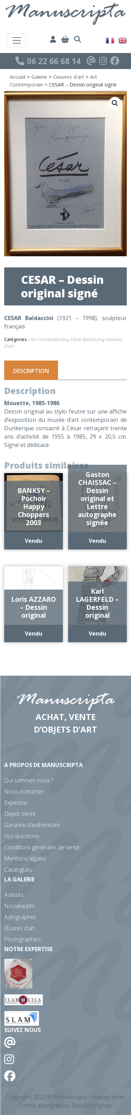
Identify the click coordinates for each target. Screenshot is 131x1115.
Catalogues (18, 869)
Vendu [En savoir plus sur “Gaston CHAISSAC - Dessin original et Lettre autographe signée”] (97, 541)
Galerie (39, 77)
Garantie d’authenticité (32, 825)
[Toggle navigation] (17, 40)
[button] (115, 103)
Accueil (18, 77)
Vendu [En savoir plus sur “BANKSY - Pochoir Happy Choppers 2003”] (33, 541)
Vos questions (21, 836)
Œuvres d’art (19, 928)
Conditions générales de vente (41, 847)
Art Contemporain (49, 339)
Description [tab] (31, 371)
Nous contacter (24, 791)
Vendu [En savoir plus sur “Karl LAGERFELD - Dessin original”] (97, 633)
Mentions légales (25, 858)
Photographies (22, 939)
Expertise (15, 802)
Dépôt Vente (20, 814)
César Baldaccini (86, 339)
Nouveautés (19, 906)
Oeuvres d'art (68, 77)
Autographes (20, 917)
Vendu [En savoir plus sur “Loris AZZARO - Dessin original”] (33, 633)
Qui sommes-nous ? (28, 780)
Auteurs (14, 894)
